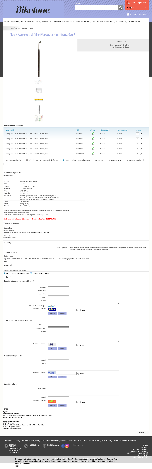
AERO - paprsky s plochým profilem (63, 259)
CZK (128, 8)
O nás (145, 451)
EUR (132, 8)
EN (79, 4)
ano (49, 307)
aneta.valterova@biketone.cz (41, 232)
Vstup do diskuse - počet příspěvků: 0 (17, 273)
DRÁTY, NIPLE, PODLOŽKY (31, 259)
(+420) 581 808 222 (15, 434)
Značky (6, 256)
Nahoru (141, 438)
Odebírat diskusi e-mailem (41, 273)
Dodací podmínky (140, 455)
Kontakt (144, 453)
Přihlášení (133, 15)
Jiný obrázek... (81, 311)
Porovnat (100, 160)
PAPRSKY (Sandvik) (46, 259)
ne (53, 307)
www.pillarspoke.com (10, 238)
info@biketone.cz (14, 432)
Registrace (142, 15)
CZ (76, 4)
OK (17, 466)
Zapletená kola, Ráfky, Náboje (13, 259)
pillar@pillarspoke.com (15, 423)
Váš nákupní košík (139, 3)
